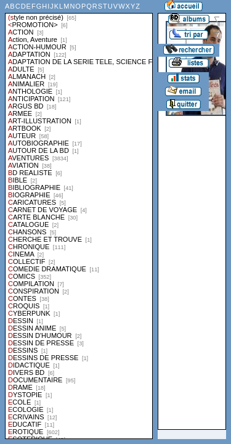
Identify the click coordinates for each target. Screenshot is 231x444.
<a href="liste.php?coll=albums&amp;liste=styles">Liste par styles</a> (79, 219)
